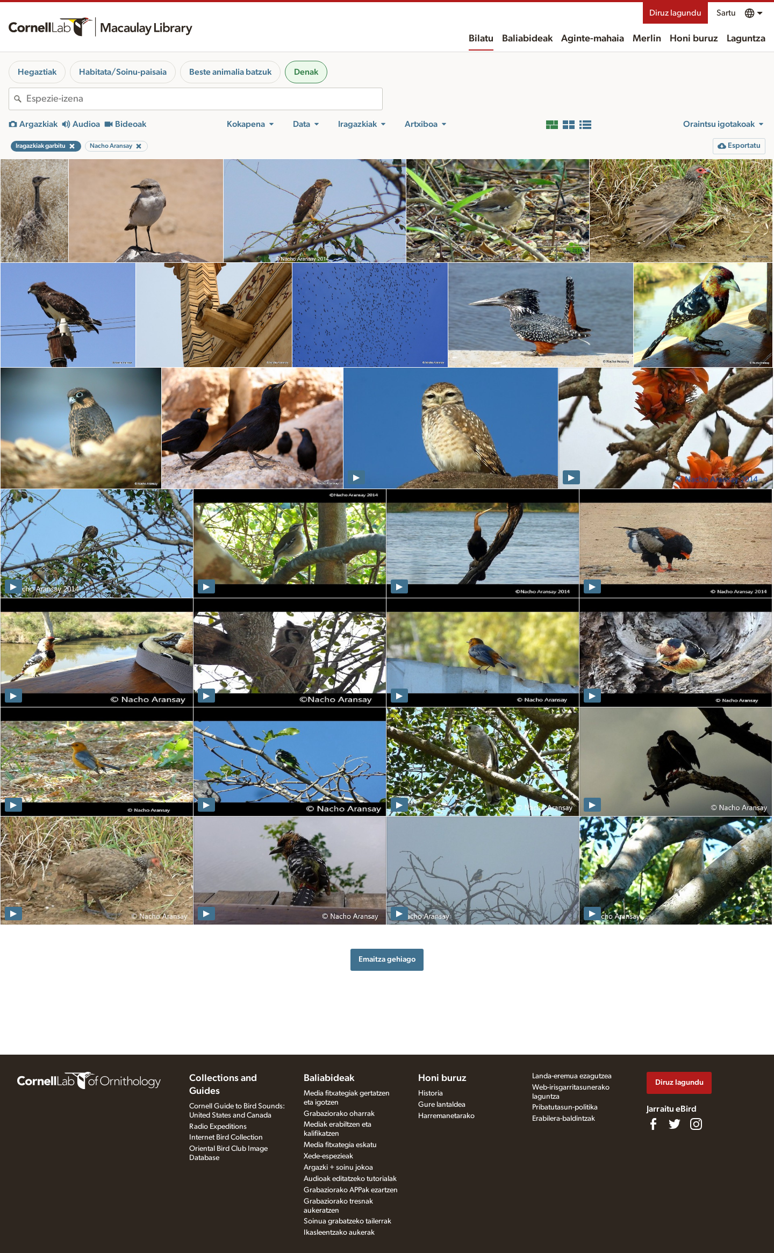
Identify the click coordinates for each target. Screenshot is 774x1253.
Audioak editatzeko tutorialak (350, 1179)
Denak (306, 72)
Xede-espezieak (328, 1156)
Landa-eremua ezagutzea (572, 1076)
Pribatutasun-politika (565, 1107)
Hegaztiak (37, 72)
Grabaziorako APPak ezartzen (351, 1190)
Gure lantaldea (441, 1104)
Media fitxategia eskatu (340, 1145)
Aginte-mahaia (592, 39)
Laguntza (746, 39)
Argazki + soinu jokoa (338, 1167)
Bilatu (481, 39)
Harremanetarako (446, 1116)
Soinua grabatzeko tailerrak (347, 1221)
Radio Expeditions (218, 1126)
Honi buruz (694, 39)
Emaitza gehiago (387, 959)
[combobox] (204, 99)
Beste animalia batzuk (230, 72)
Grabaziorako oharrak (339, 1114)
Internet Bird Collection (226, 1137)
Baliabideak (527, 39)
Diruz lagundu (675, 13)
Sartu (726, 13)
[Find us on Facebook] (653, 1124)
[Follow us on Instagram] (696, 1124)
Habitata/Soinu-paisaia (123, 72)
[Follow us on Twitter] (674, 1124)
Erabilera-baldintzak (563, 1118)
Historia (430, 1093)
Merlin (647, 39)
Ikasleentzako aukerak (339, 1232)
